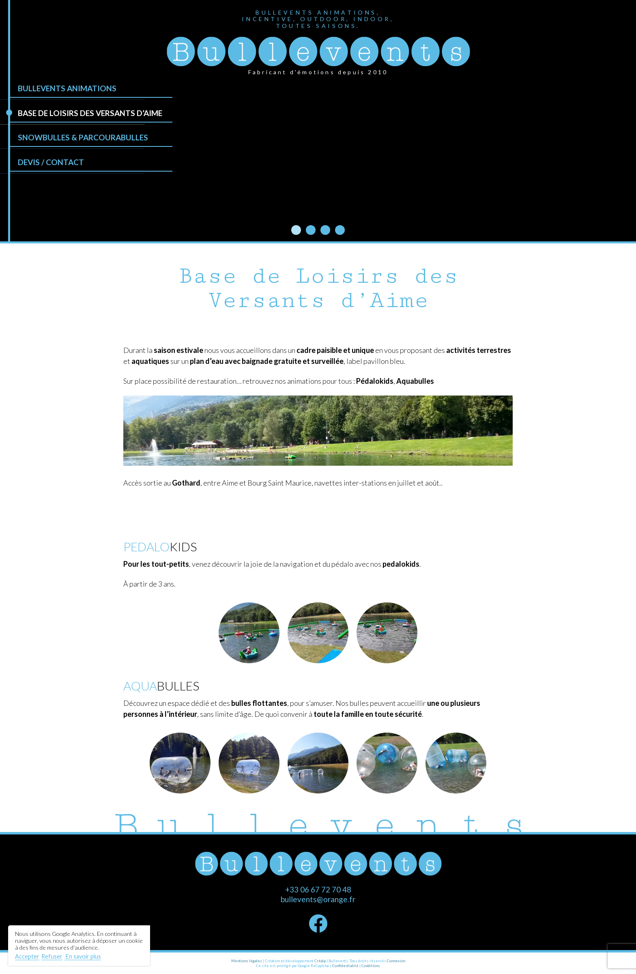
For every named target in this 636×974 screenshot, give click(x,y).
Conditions (370, 965)
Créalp (320, 961)
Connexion (396, 961)
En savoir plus (82, 956)
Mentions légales (246, 961)
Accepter (27, 956)
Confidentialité (345, 965)
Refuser (51, 956)
